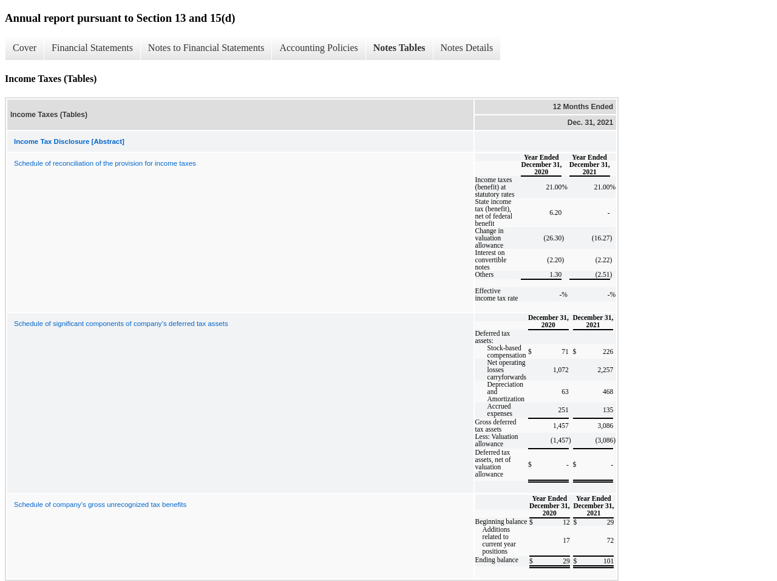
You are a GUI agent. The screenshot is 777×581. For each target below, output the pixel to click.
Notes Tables (399, 47)
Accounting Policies (318, 47)
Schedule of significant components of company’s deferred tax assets (121, 323)
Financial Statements (92, 47)
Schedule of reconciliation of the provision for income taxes (105, 163)
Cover (24, 47)
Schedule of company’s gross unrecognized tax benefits (100, 504)
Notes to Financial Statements (206, 47)
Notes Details (467, 47)
